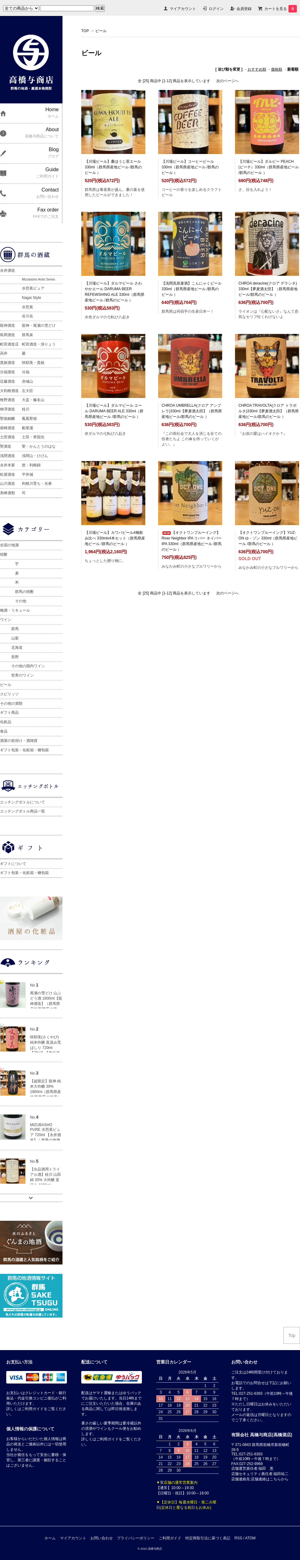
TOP (85, 31)
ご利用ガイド (170, 1538)
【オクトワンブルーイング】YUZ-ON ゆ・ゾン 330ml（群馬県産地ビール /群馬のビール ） (268, 538)
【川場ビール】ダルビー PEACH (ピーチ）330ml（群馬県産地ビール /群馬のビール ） (268, 167)
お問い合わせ (101, 1538)
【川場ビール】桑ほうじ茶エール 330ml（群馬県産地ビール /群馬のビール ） (113, 167)
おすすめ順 (257, 69)
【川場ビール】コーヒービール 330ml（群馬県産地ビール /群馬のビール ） (190, 167)
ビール (101, 31)
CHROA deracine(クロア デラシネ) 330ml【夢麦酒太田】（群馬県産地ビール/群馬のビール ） (268, 289)
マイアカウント (183, 9)
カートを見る (280, 9)
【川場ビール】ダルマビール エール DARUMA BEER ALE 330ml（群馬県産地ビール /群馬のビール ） (114, 411)
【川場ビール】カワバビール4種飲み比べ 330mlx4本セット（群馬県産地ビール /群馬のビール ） (115, 538)
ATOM (250, 1538)
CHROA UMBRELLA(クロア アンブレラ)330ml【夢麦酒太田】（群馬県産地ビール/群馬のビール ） (192, 411)
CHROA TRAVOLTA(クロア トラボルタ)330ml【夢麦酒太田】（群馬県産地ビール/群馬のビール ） (268, 411)
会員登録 (244, 9)
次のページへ (227, 81)
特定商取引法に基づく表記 (207, 1538)
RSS (238, 1538)
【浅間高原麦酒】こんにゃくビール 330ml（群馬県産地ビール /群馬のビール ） (192, 289)
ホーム (50, 1538)
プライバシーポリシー (135, 1538)
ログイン (216, 9)
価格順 (276, 69)
